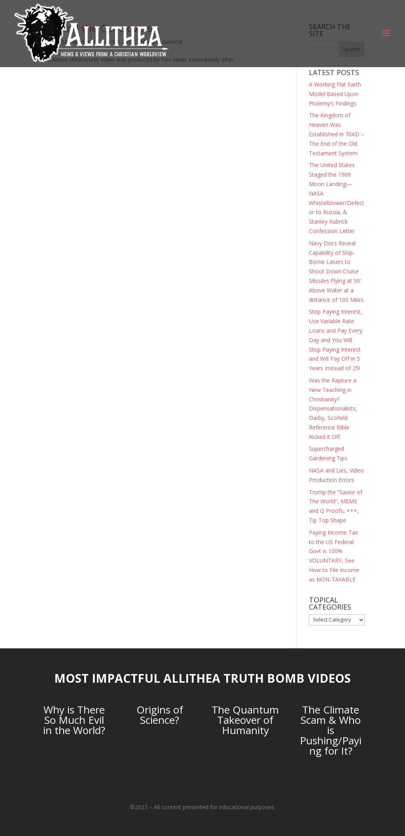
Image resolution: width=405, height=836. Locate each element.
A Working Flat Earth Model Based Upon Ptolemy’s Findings (335, 94)
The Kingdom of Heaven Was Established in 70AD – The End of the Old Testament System (336, 133)
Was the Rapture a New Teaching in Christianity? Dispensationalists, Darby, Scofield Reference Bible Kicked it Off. (333, 409)
